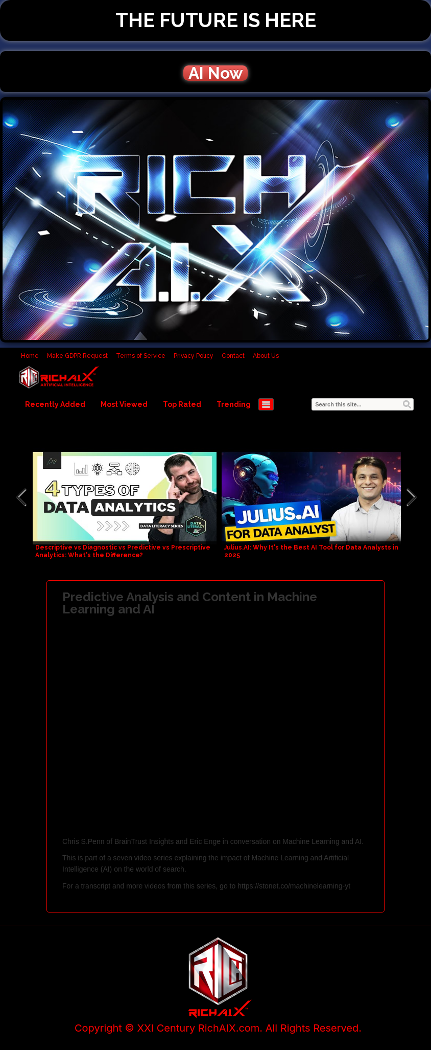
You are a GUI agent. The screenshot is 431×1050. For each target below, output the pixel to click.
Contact (233, 355)
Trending (234, 404)
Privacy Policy (193, 355)
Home (30, 355)
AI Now (215, 73)
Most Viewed (124, 404)
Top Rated (182, 404)
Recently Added (55, 404)
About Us (266, 355)
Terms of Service (140, 355)
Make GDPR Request (77, 355)
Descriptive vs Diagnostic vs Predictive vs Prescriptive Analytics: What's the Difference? (122, 551)
